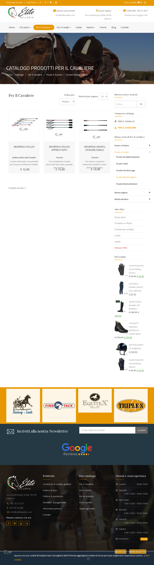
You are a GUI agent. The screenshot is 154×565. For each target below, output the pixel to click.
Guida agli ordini (87, 508)
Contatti (125, 27)
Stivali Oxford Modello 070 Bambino (135, 305)
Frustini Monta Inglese (77, 74)
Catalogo (19, 74)
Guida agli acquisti (14, 2)
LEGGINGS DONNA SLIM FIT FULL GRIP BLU (136, 287)
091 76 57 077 (17, 503)
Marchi (91, 27)
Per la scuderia (86, 496)
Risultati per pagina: (88, 96)
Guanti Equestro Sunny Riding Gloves (136, 269)
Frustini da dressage (125, 170)
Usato (117, 235)
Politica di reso (50, 490)
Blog (113, 27)
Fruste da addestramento (128, 157)
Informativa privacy (52, 508)
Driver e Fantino (132, 145)
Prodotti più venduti (124, 229)
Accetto (121, 551)
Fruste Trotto (122, 163)
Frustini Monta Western (126, 184)
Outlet (79, 27)
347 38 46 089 (16, 507)
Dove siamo (104, 10)
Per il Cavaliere (44, 27)
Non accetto (138, 551)
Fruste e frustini (54, 74)
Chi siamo (25, 27)
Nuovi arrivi (120, 217)
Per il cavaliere (35, 74)
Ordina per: (69, 94)
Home (12, 27)
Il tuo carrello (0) (133, 2)
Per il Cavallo (64, 27)
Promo (103, 27)
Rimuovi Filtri (121, 247)
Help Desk (31, 2)
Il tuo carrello (85, 502)
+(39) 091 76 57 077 (137, 10)
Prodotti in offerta (123, 223)
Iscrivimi (141, 430)
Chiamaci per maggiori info (136, 15)
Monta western (132, 199)
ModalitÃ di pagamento (54, 502)
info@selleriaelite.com (65, 15)
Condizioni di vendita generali (57, 484)
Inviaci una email (66, 10)
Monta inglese (132, 192)
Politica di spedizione (53, 496)
